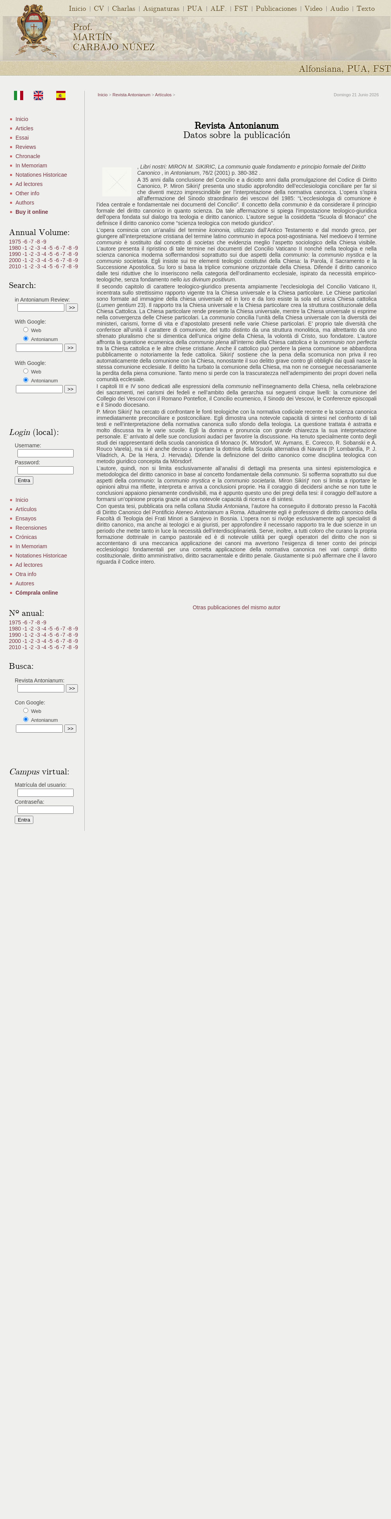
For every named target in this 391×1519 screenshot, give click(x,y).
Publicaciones (276, 8)
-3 (38, 248)
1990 (15, 254)
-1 (25, 248)
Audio (339, 8)
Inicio (77, 8)
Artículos (26, 509)
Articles (24, 128)
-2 (32, 248)
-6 (25, 242)
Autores (25, 583)
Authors (25, 202)
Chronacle (28, 156)
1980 (15, 248)
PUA (195, 8)
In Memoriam (31, 165)
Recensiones (31, 528)
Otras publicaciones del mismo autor (236, 607)
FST (241, 8)
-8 (38, 242)
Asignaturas (161, 8)
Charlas (123, 8)
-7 (32, 242)
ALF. (218, 8)
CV (99, 8)
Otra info (26, 574)
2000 (15, 260)
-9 (43, 242)
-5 (51, 248)
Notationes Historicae (41, 175)
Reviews (26, 147)
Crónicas (26, 537)
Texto (366, 8)
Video (313, 8)
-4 (44, 248)
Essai (22, 138)
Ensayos (26, 518)
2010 (15, 266)
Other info (27, 193)
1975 (15, 242)
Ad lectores (29, 184)
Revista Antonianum (131, 94)
